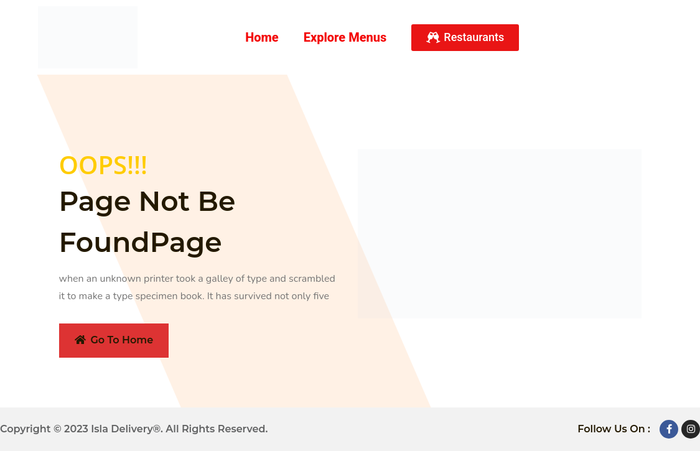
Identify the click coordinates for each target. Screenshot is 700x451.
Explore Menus (345, 37)
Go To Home (114, 340)
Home (262, 37)
